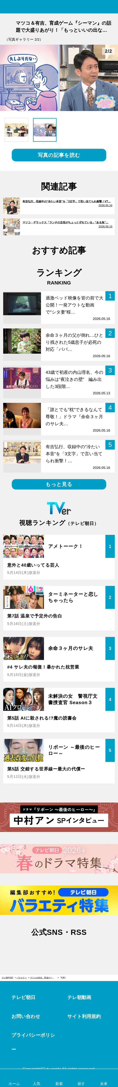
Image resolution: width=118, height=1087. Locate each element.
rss (75, 947)
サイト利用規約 (84, 1016)
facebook (59, 947)
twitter (43, 947)
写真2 (63, 978)
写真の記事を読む (59, 155)
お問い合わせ (25, 1016)
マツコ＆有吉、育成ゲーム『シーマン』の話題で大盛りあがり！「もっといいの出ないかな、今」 (44, 978)
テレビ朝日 (23, 997)
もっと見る (58, 484)
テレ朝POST (59, 6)
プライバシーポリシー (33, 1042)
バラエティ (22, 978)
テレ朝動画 (79, 997)
